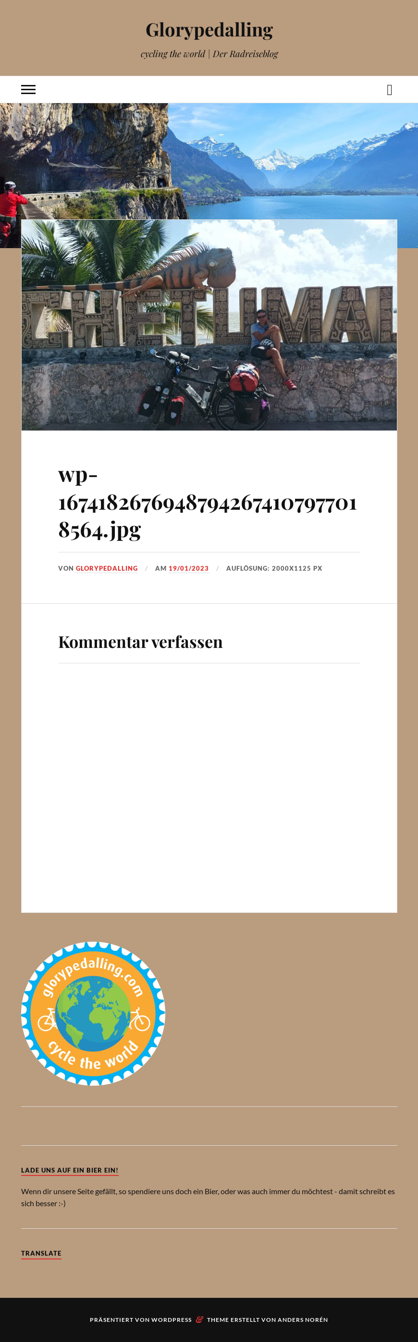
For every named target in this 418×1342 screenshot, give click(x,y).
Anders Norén (303, 1319)
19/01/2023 (189, 568)
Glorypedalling (209, 29)
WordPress (171, 1319)
